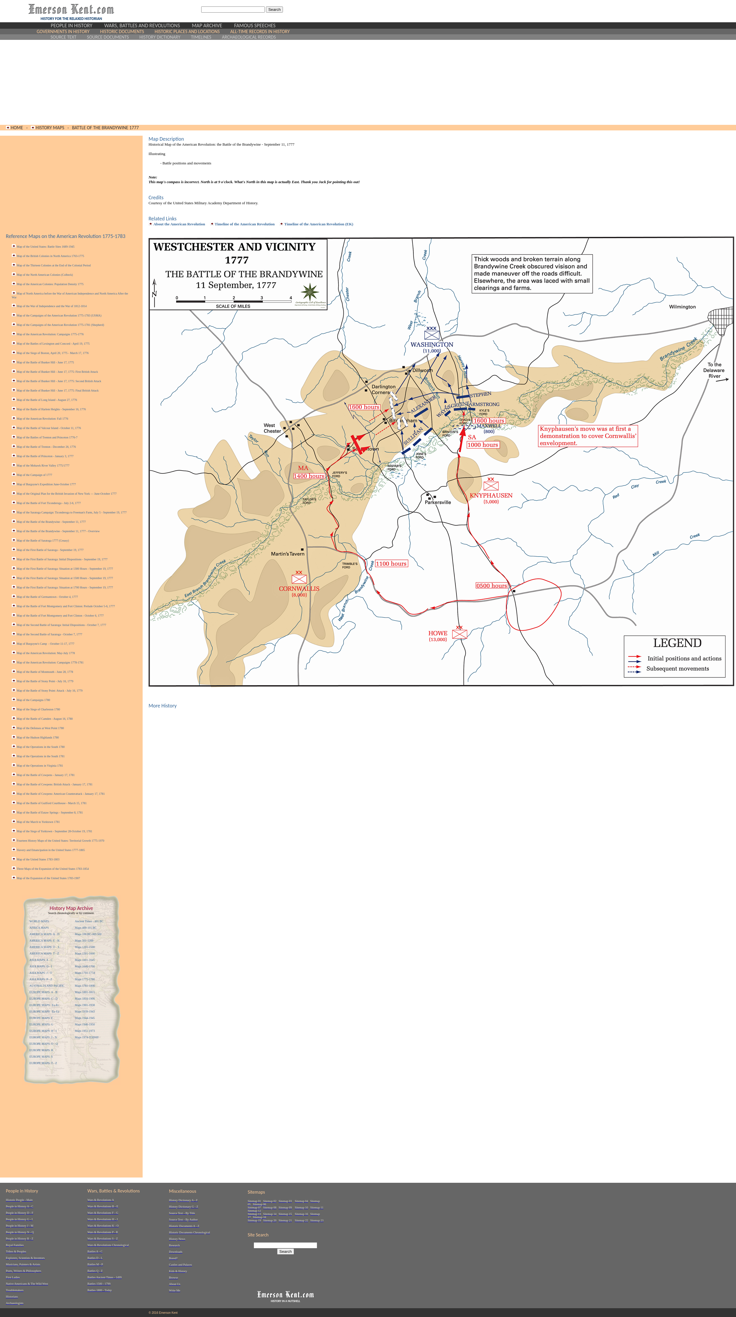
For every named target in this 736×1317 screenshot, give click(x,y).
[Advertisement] (163, 82)
